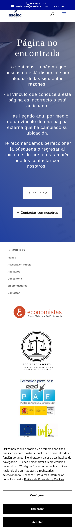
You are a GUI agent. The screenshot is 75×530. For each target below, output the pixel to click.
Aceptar (37, 522)
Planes (12, 257)
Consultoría (15, 278)
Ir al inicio (39, 193)
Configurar (37, 495)
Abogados (14, 271)
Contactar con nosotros (39, 212)
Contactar (14, 292)
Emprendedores (17, 285)
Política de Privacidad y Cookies (44, 479)
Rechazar (37, 508)
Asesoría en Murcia (19, 264)
